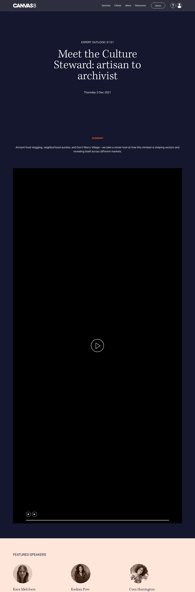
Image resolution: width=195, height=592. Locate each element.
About (128, 5)
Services (106, 5)
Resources (140, 5)
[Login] (179, 5)
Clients (117, 5)
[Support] (173, 5)
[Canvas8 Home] (25, 5)
